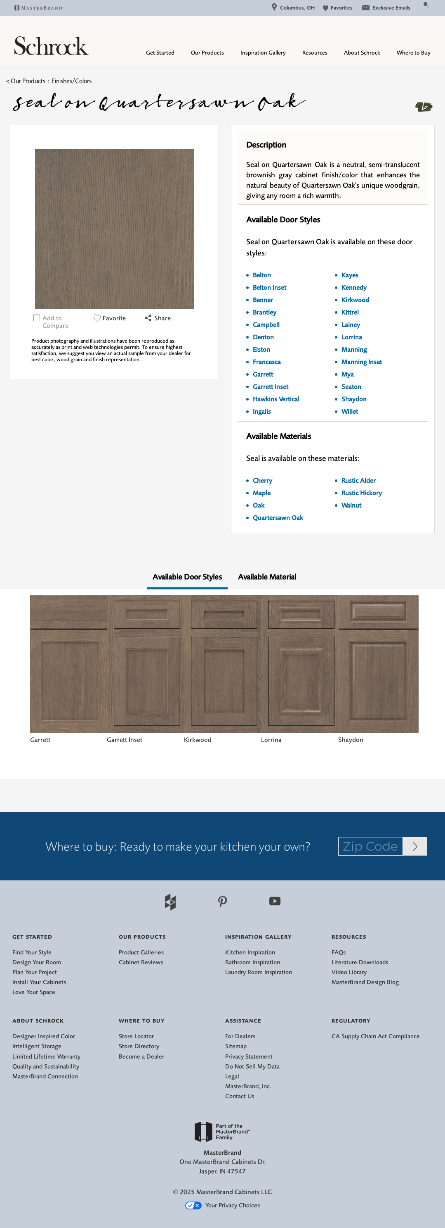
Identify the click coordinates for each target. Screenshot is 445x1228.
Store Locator (136, 1036)
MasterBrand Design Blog (365, 982)
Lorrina (351, 337)
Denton (263, 337)
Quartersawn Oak (278, 518)
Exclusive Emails (385, 8)
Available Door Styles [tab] (187, 577)
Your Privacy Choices (222, 1205)
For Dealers (240, 1036)
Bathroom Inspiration (252, 962)
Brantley (264, 312)
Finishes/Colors (72, 81)
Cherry (262, 480)
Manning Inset (361, 362)
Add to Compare (55, 322)
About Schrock (362, 53)
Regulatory (351, 1021)
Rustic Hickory (361, 493)
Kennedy (354, 287)
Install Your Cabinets (39, 982)
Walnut (351, 505)
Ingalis (262, 411)
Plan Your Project (34, 972)
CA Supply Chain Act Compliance (376, 1036)
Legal (232, 1076)
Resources (314, 53)
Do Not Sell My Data (252, 1066)
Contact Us (239, 1096)
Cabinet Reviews (141, 962)
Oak (258, 505)
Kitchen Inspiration (250, 952)
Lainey (350, 325)
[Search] (416, 7)
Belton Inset (269, 287)
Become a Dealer (141, 1056)
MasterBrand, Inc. (248, 1086)
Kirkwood (355, 300)
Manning (354, 349)
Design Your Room (36, 962)
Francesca (267, 362)
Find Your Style (32, 952)
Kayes (349, 275)
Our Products (207, 53)
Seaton (351, 387)
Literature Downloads (360, 962)
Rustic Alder (358, 480)
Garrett (263, 374)
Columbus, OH (293, 8)
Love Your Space (33, 992)
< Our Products (25, 81)
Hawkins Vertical (276, 399)
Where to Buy (414, 53)
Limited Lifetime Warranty (46, 1056)
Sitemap (236, 1046)
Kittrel (350, 312)
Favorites (338, 8)
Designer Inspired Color (43, 1036)
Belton (262, 275)
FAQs (339, 952)
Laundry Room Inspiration (258, 972)
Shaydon (354, 399)
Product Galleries (141, 952)
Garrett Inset (270, 387)
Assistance (243, 1021)
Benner (263, 300)
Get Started (160, 53)
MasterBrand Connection (45, 1076)
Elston (261, 349)
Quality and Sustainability (45, 1066)
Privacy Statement (249, 1056)
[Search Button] (427, 4)
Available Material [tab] (267, 577)
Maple (262, 493)
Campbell (266, 325)
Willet (349, 411)
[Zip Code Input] (415, 846)
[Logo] (51, 53)
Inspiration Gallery (263, 53)
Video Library (349, 972)
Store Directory (139, 1046)
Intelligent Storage (36, 1046)
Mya (347, 374)
